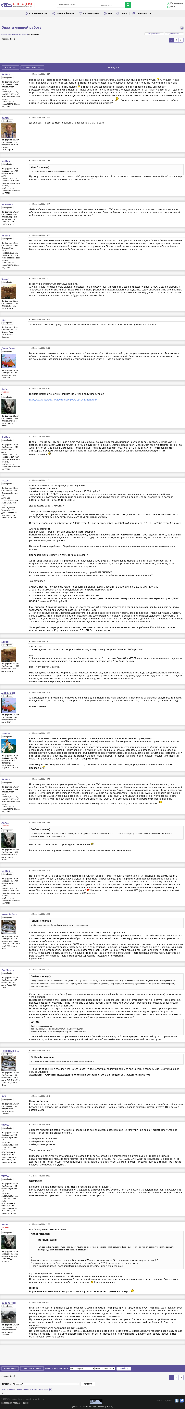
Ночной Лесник (10, 914)
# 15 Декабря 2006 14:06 (39, 692)
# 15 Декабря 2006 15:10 (39, 914)
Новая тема (10, 67)
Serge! (5, 279)
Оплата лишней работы (21, 28)
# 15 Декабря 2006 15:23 (39, 1050)
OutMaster (7, 970)
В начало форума (38, 13)
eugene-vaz (8, 1303)
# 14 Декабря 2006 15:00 (39, 235)
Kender (5, 733)
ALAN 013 (7, 204)
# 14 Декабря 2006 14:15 (39, 204)
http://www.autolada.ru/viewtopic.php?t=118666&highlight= (63, 399)
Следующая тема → (174, 34)
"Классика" (35, 34)
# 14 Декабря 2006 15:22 (39, 279)
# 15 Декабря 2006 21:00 (39, 1224)
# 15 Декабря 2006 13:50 (39, 641)
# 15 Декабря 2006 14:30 (39, 779)
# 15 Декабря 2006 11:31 (39, 480)
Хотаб (5, 118)
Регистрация (176, 3)
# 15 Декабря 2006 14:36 (39, 822)
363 (3, 319)
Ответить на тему (32, 67)
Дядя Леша (8, 348)
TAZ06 (5, 480)
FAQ (110, 13)
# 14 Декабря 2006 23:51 (39, 389)
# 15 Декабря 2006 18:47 (39, 1096)
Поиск (124, 13)
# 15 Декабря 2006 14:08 (39, 733)
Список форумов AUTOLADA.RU (14, 34)
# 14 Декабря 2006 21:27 (39, 348)
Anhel (5, 389)
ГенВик (5, 74)
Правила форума (65, 13)
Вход (172, 6)
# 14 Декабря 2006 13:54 (39, 161)
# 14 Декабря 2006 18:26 (39, 319)
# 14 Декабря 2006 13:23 (39, 74)
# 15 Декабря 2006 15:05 (39, 870)
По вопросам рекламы (10, 1403)
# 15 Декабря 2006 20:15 (39, 1125)
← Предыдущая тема (154, 34)
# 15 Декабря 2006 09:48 (39, 437)
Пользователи (144, 13)
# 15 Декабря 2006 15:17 (39, 970)
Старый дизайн (91, 13)
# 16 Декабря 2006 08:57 (39, 1302)
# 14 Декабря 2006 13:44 (39, 117)
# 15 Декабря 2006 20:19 (39, 1176)
